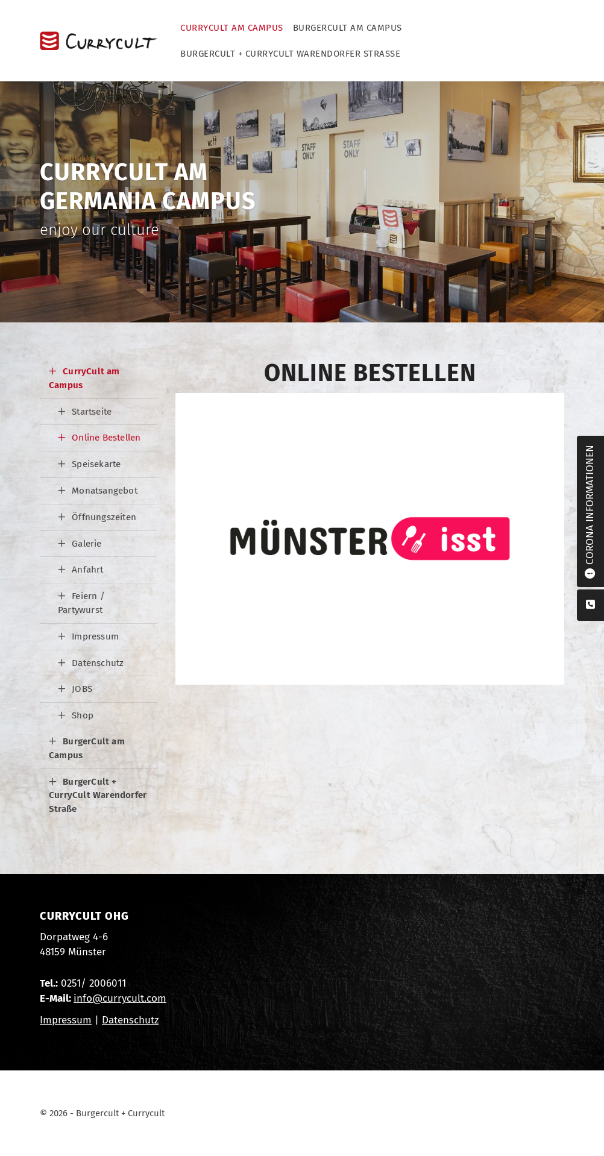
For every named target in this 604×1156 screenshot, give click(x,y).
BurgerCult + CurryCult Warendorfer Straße (290, 53)
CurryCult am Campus (231, 27)
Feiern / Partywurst (81, 603)
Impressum (95, 636)
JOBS (82, 688)
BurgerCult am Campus (347, 27)
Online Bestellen (106, 437)
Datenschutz (98, 663)
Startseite (92, 411)
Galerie (86, 543)
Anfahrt (87, 569)
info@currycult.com (120, 998)
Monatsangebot (104, 490)
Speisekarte (96, 464)
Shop (82, 715)
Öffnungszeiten (104, 517)
